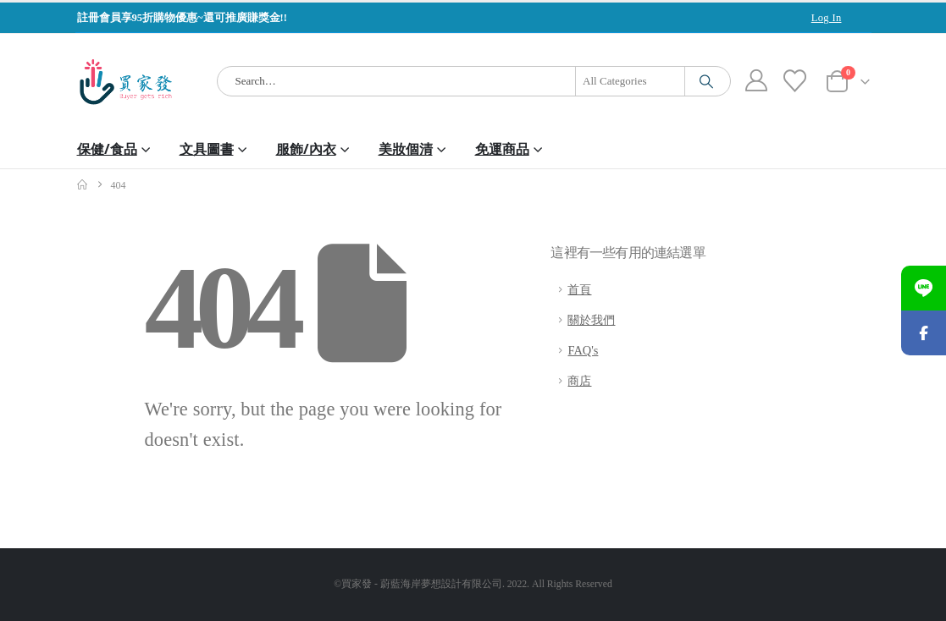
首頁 (579, 289)
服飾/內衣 (306, 149)
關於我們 (591, 320)
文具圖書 (207, 149)
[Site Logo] (125, 82)
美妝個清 (406, 149)
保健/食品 (107, 149)
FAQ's (582, 350)
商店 (579, 380)
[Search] (706, 81)
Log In (826, 18)
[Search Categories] (630, 81)
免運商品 (502, 149)
